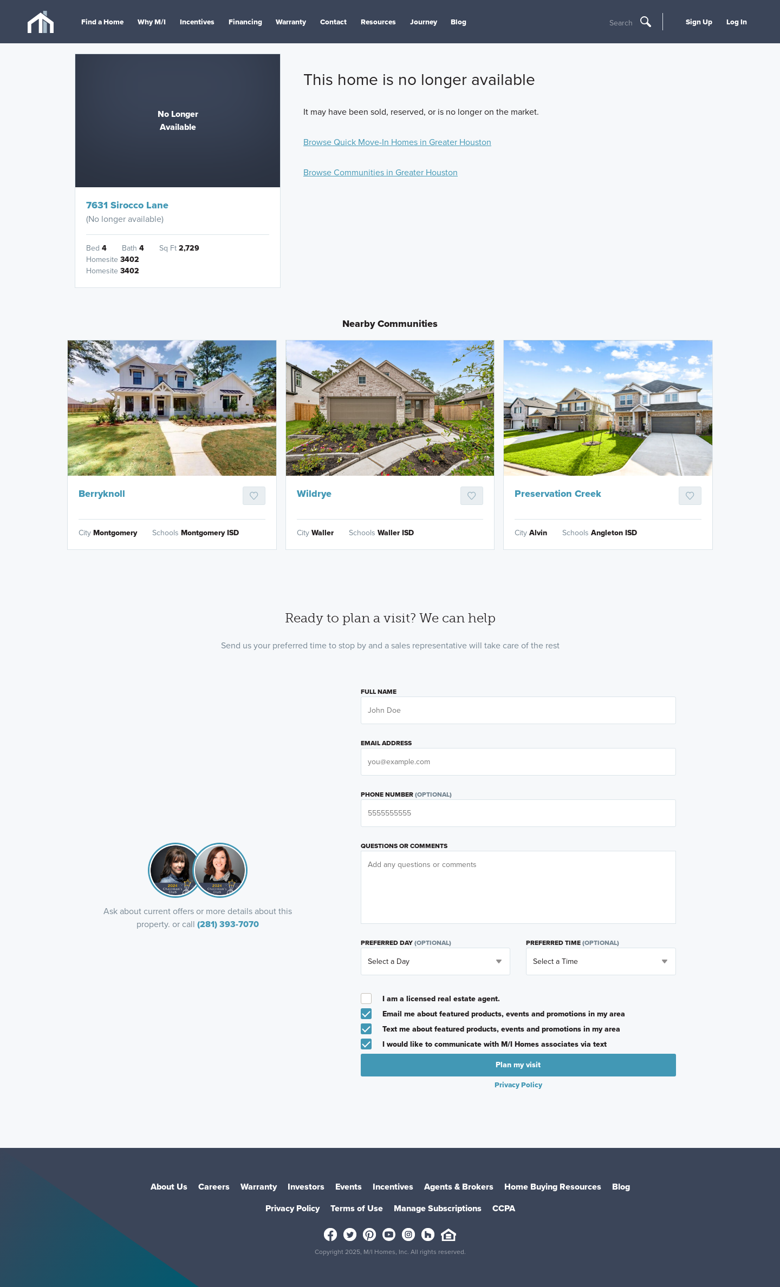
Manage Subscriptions (438, 1208)
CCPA (503, 1208)
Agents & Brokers (458, 1186)
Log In (736, 21)
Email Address (386, 743)
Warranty (291, 21)
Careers (214, 1186)
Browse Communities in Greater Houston (380, 172)
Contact (333, 21)
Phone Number (406, 794)
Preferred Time (572, 943)
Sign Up (699, 21)
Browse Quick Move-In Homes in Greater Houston (397, 142)
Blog (458, 21)
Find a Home (102, 21)
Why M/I (152, 21)
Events (348, 1186)
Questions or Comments (404, 846)
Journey (423, 21)
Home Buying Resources (552, 1186)
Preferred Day (406, 943)
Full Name (378, 692)
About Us (169, 1186)
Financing (245, 21)
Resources (378, 21)
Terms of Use (356, 1208)
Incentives (197, 21)
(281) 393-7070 (228, 924)
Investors (306, 1186)
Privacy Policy (518, 1084)
